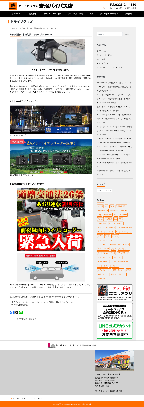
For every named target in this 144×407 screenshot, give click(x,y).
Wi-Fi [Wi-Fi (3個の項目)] (121, 219)
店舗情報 (128, 14)
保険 (91, 14)
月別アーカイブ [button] (104, 190)
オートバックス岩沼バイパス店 (41, 6)
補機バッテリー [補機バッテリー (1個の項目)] (103, 274)
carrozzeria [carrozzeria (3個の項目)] (114, 210)
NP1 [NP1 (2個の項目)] (115, 215)
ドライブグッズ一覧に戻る (25, 319)
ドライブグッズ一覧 (22, 28)
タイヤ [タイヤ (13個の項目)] (113, 249)
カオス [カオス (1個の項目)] (107, 236)
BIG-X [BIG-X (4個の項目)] (112, 206)
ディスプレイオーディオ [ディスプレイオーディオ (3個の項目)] (106, 253)
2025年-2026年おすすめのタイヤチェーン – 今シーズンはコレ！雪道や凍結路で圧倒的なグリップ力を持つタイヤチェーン (114, 87)
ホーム (12, 28)
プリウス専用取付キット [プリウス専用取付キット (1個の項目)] (119, 261)
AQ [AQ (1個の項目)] (106, 206)
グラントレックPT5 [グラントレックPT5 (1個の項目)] (105, 240)
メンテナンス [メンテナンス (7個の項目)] (102, 266)
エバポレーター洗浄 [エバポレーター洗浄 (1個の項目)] (124, 227)
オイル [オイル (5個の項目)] (100, 236)
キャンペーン (16, 14)
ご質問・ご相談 (130, 8)
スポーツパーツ (102, 59)
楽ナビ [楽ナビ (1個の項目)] (128, 270)
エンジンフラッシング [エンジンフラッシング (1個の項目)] (106, 232)
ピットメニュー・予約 (52, 14)
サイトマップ (37, 398)
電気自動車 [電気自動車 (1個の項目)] (102, 278)
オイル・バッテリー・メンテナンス (109, 67)
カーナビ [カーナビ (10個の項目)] (115, 236)
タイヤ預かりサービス (109, 14)
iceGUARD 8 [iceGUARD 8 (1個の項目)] (108, 215)
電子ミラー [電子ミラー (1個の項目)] (122, 274)
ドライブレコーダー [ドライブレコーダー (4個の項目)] (105, 257)
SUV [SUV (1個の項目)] (115, 219)
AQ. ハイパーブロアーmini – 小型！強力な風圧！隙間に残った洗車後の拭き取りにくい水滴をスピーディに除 (114, 119)
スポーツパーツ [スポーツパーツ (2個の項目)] (103, 249)
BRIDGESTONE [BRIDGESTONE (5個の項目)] (103, 210)
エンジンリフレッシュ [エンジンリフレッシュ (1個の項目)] (124, 232)
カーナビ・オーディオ (105, 55)
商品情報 (32, 14)
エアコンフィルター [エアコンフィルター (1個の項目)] (116, 223)
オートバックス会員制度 (113, 8)
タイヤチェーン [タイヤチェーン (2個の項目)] (123, 249)
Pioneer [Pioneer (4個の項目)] (100, 219)
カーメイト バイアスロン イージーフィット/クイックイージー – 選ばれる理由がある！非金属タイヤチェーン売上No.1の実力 (114, 99)
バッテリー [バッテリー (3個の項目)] (118, 257)
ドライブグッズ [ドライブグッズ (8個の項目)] (122, 253)
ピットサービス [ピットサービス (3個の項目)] (103, 261)
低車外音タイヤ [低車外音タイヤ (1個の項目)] (118, 270)
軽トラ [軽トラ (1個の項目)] (113, 274)
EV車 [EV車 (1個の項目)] (99, 215)
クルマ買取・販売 (75, 14)
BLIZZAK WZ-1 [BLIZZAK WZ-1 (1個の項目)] (121, 206)
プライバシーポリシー (20, 398)
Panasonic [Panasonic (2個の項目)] (123, 215)
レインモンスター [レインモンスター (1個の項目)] (104, 270)
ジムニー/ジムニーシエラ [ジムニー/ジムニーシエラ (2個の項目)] (107, 244)
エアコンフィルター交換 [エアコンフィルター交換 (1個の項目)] (106, 227)
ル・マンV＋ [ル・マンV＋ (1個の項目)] (114, 266)
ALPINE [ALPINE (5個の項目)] (100, 206)
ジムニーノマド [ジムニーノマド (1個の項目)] (123, 244)
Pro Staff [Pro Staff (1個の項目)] (109, 219)
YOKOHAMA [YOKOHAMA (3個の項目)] (102, 223)
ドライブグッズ (102, 63)
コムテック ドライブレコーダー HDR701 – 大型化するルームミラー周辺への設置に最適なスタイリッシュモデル (114, 131)
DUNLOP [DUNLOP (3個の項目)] (124, 210)
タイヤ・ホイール (103, 51)
